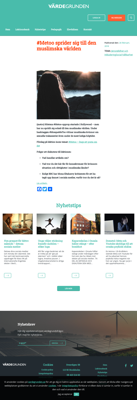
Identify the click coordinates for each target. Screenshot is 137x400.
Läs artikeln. (42, 183)
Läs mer (68, 288)
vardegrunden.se (36, 381)
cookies (52, 385)
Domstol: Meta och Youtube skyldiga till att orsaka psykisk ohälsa (119, 243)
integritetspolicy (70, 385)
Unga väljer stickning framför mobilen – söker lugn (50, 243)
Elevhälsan (72, 29)
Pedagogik (56, 29)
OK (76, 394)
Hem (7, 29)
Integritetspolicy (46, 373)
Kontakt (87, 29)
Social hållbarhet (124, 54)
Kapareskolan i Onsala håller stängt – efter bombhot (84, 243)
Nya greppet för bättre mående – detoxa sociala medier (16, 243)
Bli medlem (116, 18)
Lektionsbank (22, 29)
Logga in (96, 18)
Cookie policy (47, 369)
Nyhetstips (40, 29)
